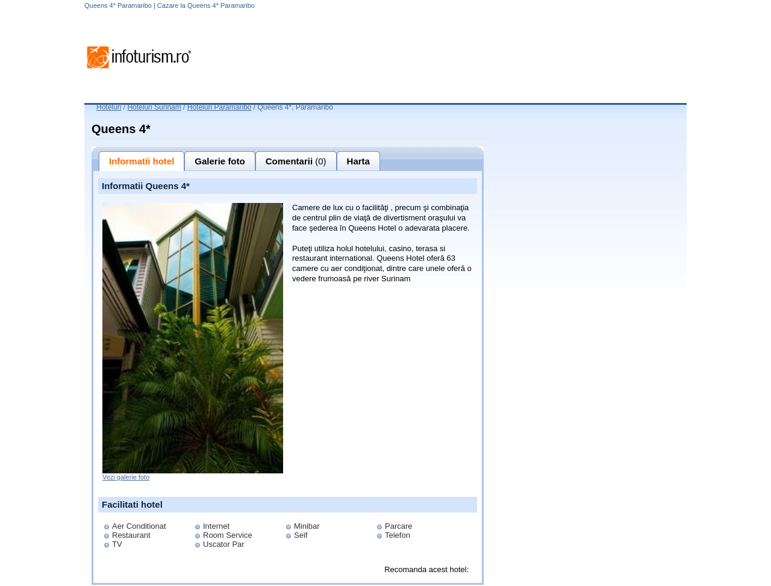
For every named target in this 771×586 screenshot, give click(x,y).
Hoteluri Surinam (154, 107)
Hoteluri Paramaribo (219, 107)
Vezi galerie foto (125, 477)
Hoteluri (108, 107)
